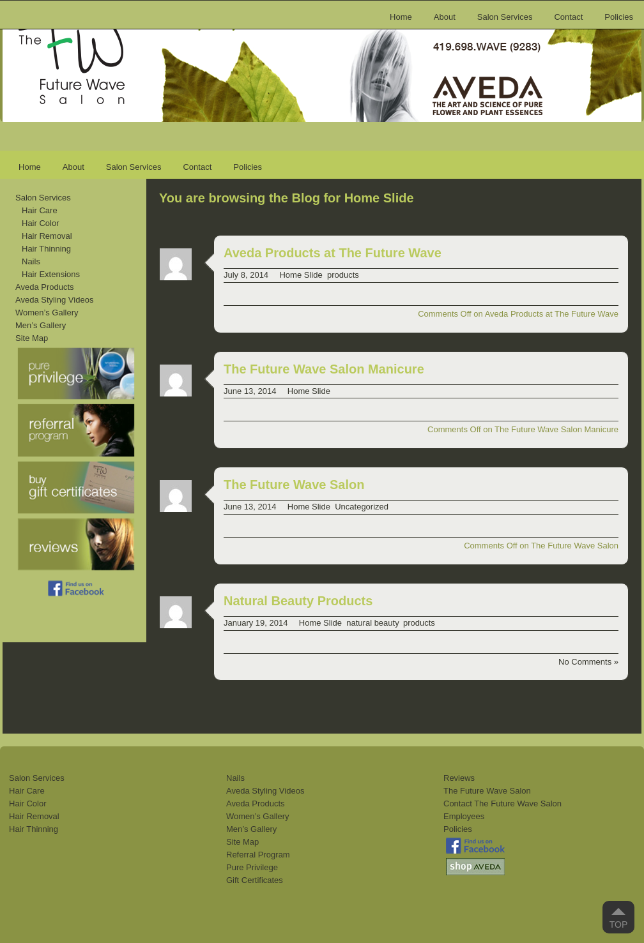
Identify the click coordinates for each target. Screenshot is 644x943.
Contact (568, 17)
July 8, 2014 (246, 275)
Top (619, 924)
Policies (618, 17)
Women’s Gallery (47, 312)
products (343, 275)
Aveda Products (44, 287)
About (445, 17)
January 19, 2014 (256, 623)
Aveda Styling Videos (54, 300)
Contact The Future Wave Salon (502, 803)
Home (401, 17)
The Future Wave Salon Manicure (324, 369)
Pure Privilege (252, 867)
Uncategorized (361, 506)
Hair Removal (47, 236)
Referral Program (258, 854)
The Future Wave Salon (294, 485)
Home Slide (300, 275)
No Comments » (588, 662)
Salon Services (505, 17)
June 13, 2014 (250, 391)
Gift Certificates (254, 880)
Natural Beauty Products (298, 601)
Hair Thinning (46, 248)
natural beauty (372, 623)
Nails (31, 261)
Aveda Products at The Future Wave (332, 253)
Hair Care (39, 210)
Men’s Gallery (40, 325)
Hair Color (40, 223)
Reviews (459, 778)
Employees (463, 816)
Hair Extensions (51, 274)
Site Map (31, 338)
